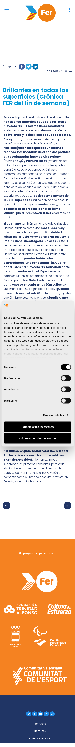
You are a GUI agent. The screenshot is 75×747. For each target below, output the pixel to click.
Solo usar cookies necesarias (37, 438)
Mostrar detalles (53, 415)
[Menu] (7, 9)
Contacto (40, 723)
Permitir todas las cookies (37, 426)
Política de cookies (40, 738)
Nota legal (40, 731)
